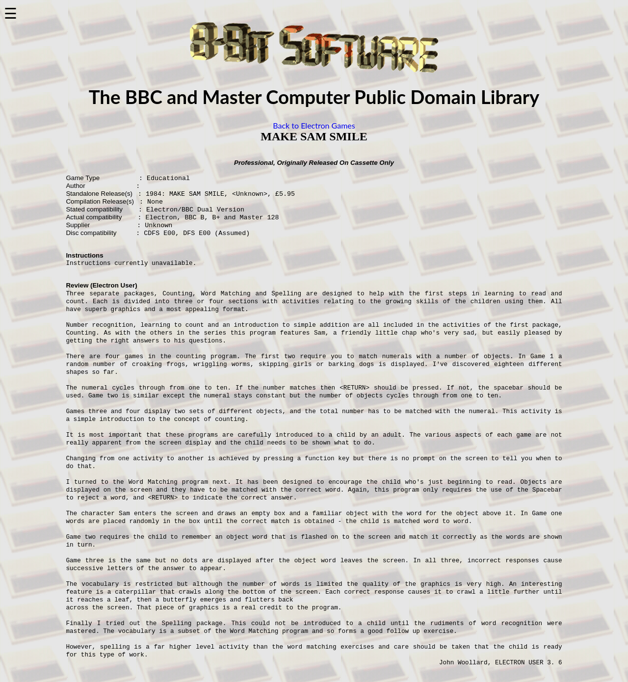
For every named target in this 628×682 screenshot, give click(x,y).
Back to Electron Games (314, 125)
